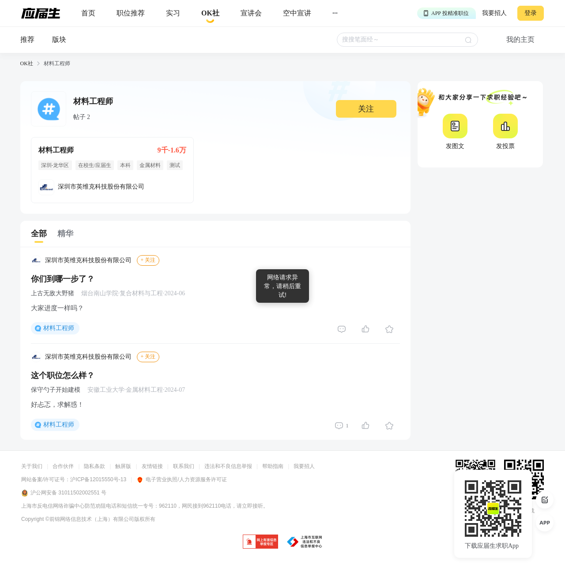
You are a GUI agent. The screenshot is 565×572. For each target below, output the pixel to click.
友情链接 (152, 466)
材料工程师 (58, 328)
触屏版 (123, 466)
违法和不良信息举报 (228, 466)
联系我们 (183, 466)
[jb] (260, 542)
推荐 (27, 39)
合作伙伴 (63, 466)
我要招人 (494, 13)
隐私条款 (94, 466)
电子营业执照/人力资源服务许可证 (181, 479)
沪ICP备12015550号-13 (98, 479)
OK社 (26, 63)
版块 (59, 39)
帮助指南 (272, 466)
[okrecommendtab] (210, 13)
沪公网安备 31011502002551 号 (63, 493)
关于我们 (31, 466)
